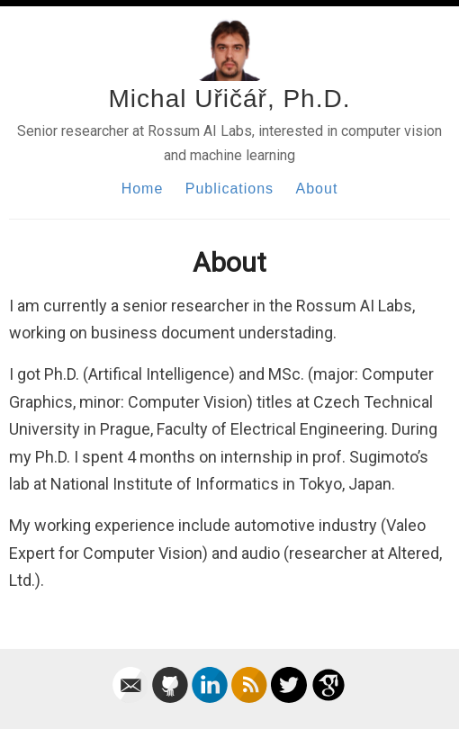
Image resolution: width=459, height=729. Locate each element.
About (317, 188)
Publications (229, 188)
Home (143, 188)
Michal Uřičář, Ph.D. (230, 98)
